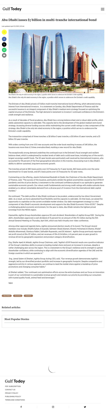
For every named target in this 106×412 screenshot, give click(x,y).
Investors (28, 295)
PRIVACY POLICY (11, 393)
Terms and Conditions (15, 400)
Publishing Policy (13, 396)
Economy (18, 295)
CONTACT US (10, 390)
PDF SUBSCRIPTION (13, 386)
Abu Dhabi (7, 295)
